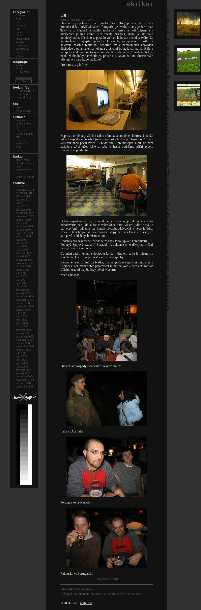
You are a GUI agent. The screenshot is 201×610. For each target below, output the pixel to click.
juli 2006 (21, 313)
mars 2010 (22, 206)
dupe (19, 166)
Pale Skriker (23, 94)
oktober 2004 (23, 383)
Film (18, 18)
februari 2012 (24, 196)
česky (19, 68)
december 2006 (25, 296)
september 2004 (25, 386)
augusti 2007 (23, 269)
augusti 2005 (23, 349)
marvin (20, 173)
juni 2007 (21, 276)
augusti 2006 (23, 309)
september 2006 (25, 306)
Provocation (23, 38)
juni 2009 (21, 223)
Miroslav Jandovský (22, 142)
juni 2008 (21, 242)
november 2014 (25, 189)
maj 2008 (21, 246)
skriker (140, 4)
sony (18, 146)
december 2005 (25, 336)
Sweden (112, 578)
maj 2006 (21, 319)
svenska (24, 71)
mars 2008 (22, 249)
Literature (21, 25)
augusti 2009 (23, 219)
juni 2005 (21, 356)
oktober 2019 (23, 186)
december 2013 (25, 192)
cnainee (20, 120)
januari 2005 (23, 373)
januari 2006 (23, 333)
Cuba (18, 52)
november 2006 (25, 299)
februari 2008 (24, 253)
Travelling (21, 45)
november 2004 (25, 379)
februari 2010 (24, 209)
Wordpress (22, 48)
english (20, 65)
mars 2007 (22, 286)
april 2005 (22, 363)
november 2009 (25, 216)
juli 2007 (21, 273)
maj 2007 (21, 279)
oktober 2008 (23, 229)
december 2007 (25, 259)
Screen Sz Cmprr (25, 176)
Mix (18, 28)
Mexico (20, 55)
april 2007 (22, 283)
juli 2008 (21, 239)
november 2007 (25, 263)
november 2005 (25, 339)
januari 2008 (23, 256)
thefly (19, 150)
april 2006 (22, 323)
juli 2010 (21, 203)
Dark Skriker (27, 90)
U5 (63, 15)
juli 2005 (21, 353)
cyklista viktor (24, 123)
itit (17, 22)
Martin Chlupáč (24, 133)
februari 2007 (24, 289)
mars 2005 (22, 366)
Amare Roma (23, 159)
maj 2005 (21, 359)
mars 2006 (22, 326)
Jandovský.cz (23, 169)
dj (17, 126)
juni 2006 (21, 316)
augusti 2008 (23, 236)
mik (18, 136)
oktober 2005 (23, 343)
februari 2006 (24, 329)
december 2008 (25, 226)
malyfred (86, 603)
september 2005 (25, 346)
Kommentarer (23, 110)
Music (19, 32)
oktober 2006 (23, 303)
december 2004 (25, 376)
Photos (20, 35)
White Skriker (23, 97)
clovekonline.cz (25, 163)
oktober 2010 (23, 199)
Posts (19, 107)
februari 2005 (24, 369)
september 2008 (25, 233)
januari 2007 (23, 293)
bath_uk (20, 15)
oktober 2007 (23, 266)
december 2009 (25, 212)
